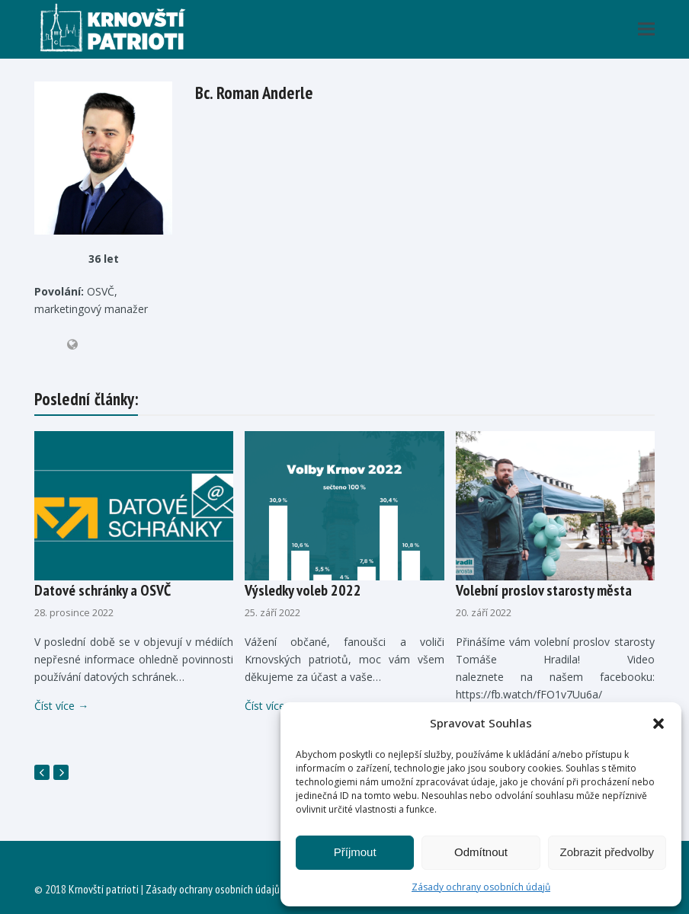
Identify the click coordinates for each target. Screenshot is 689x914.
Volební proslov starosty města (544, 590)
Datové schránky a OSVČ (102, 590)
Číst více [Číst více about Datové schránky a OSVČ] (61, 705)
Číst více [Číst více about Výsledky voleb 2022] (272, 705)
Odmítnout (481, 851)
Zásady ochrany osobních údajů (481, 886)
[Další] (61, 772)
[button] (658, 723)
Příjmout (355, 851)
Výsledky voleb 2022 (303, 590)
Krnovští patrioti (104, 888)
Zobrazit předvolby (607, 851)
